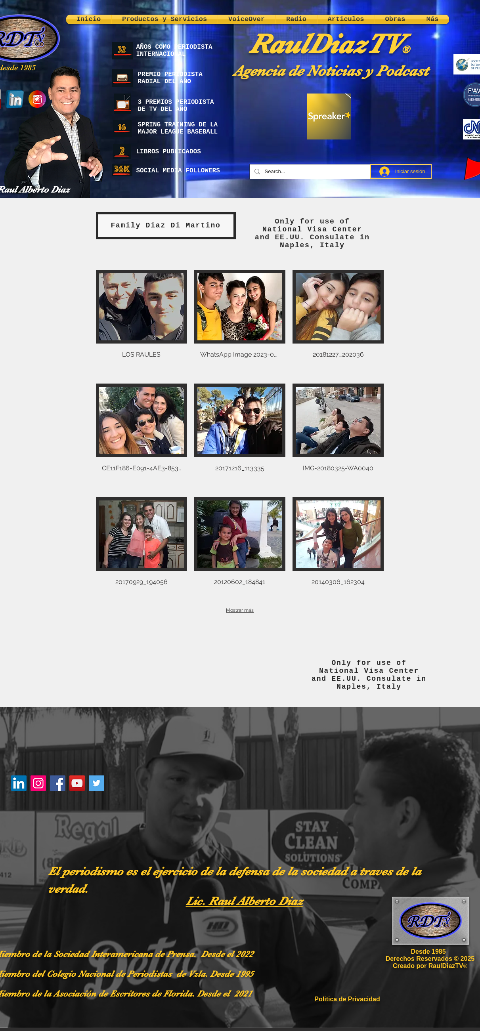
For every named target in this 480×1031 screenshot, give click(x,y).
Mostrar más (240, 610)
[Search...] (309, 171)
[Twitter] (96, 783)
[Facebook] (57, 783)
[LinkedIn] (19, 783)
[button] (141, 323)
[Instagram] (38, 783)
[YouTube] (77, 783)
